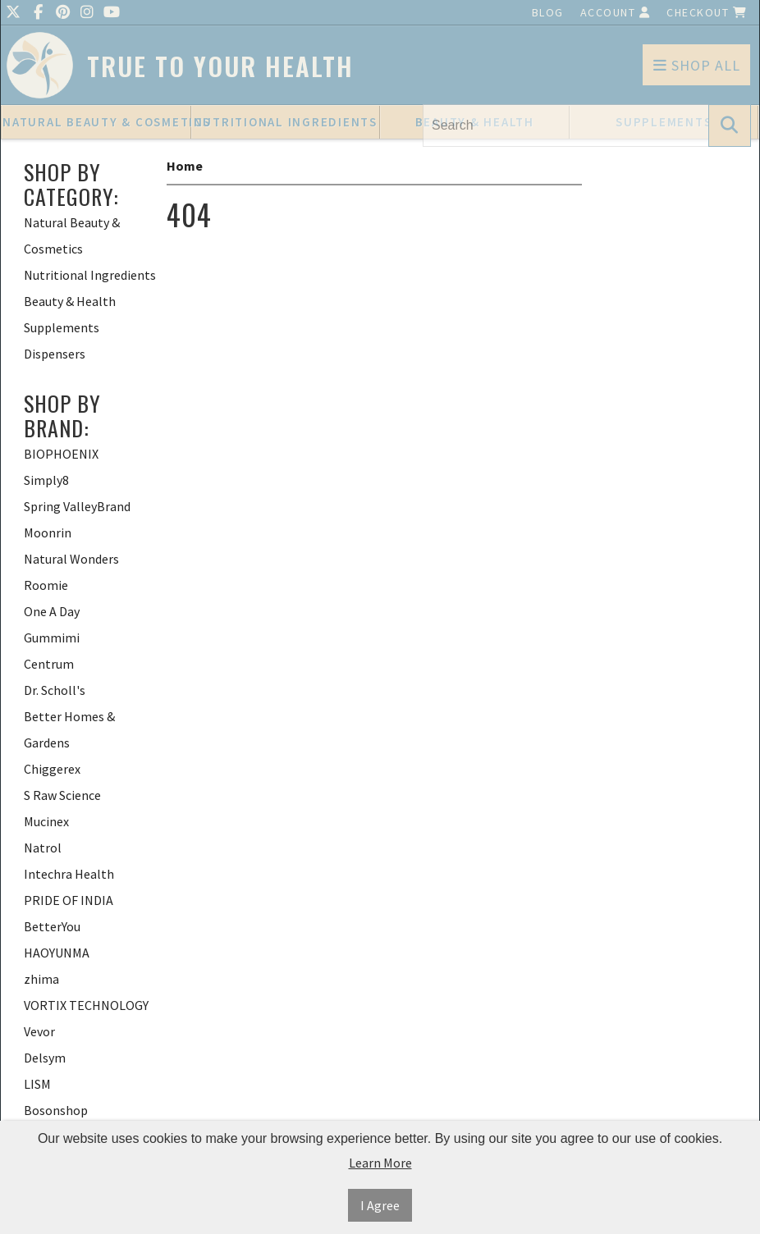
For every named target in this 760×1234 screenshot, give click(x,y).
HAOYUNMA (56, 952)
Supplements (61, 327)
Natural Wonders (71, 559)
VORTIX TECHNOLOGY (86, 1005)
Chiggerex (52, 769)
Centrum (49, 664)
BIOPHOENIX (61, 454)
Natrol (43, 847)
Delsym (45, 1057)
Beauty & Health (70, 301)
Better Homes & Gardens (69, 729)
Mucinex (46, 821)
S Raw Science (62, 795)
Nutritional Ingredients (286, 122)
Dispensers (54, 353)
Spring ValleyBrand (77, 506)
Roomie (46, 585)
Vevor (39, 1031)
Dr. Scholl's (54, 690)
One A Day (52, 611)
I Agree (380, 1205)
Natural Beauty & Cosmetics (96, 122)
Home (185, 166)
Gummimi (52, 637)
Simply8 (46, 480)
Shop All (696, 65)
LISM (37, 1084)
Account (615, 12)
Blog (548, 12)
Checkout (706, 12)
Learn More (380, 1162)
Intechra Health (69, 874)
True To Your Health (220, 66)
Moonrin (47, 532)
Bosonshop (56, 1110)
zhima (41, 979)
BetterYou (52, 926)
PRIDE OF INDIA (68, 900)
